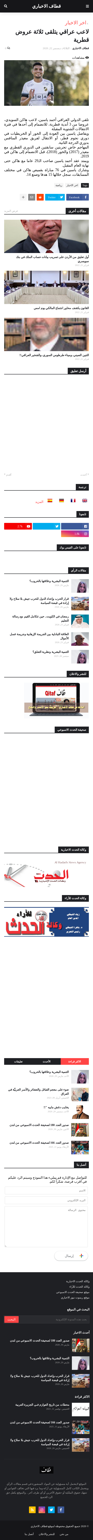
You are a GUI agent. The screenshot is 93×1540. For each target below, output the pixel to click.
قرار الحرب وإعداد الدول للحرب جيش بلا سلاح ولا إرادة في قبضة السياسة (39, 601)
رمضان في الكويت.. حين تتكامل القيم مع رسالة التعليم (40, 618)
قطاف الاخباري (46, 6)
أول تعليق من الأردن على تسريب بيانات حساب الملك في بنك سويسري (52, 259)
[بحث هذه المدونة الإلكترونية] (54, 1319)
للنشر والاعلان (47, 1534)
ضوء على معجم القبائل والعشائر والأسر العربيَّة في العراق (38, 1091)
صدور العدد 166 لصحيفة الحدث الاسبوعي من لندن (39, 1142)
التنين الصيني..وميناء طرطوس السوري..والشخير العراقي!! (54, 355)
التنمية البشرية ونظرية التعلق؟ (51, 651)
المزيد (39, 502)
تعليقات (18, 1061)
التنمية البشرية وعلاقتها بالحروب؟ (49, 581)
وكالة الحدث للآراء (79, 1286)
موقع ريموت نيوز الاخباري (75, 1297)
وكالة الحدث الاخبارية (77, 1281)
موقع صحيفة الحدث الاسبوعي (72, 1292)
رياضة (59, 185)
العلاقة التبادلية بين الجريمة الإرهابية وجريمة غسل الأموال (39, 636)
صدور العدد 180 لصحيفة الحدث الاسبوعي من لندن (39, 1125)
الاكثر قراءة (74, 1061)
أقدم (8, 474)
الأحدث (47, 1061)
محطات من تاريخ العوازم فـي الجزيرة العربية (42, 1404)
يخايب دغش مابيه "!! (56, 1107)
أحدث (83, 474)
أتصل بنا (29, 1534)
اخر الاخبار (75, 22)
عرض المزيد (11, 210)
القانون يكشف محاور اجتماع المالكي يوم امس (61, 308)
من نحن (64, 1534)
